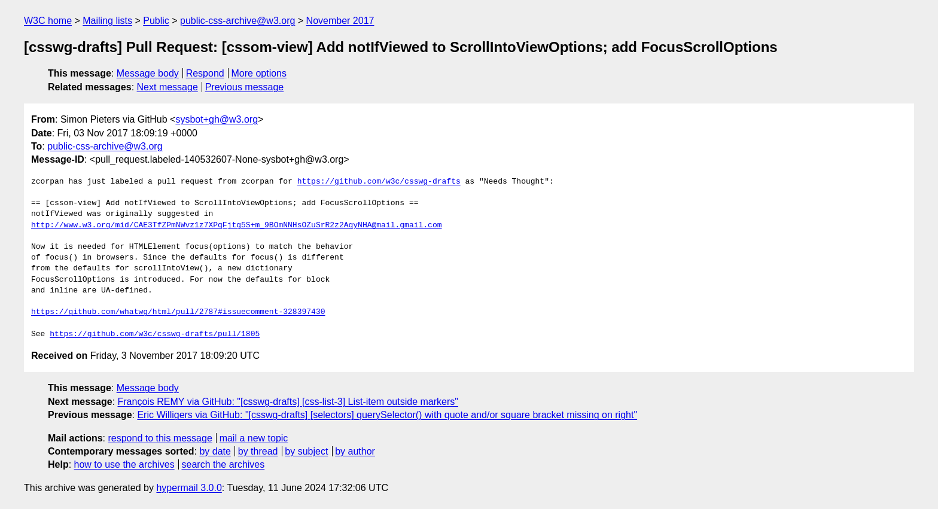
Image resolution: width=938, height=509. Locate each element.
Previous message (244, 87)
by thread (258, 451)
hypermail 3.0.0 (188, 488)
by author (355, 451)
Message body (148, 73)
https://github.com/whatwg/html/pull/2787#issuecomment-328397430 (178, 312)
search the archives (223, 464)
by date (214, 451)
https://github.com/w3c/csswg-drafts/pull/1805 (155, 334)
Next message (167, 87)
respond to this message (160, 438)
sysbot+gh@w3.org (216, 119)
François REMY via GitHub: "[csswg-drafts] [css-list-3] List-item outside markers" (288, 402)
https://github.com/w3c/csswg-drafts (379, 181)
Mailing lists (107, 21)
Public (156, 21)
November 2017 (340, 21)
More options (259, 73)
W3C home (48, 21)
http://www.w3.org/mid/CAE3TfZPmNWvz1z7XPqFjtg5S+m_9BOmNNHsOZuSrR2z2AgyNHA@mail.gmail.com (236, 225)
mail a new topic (254, 438)
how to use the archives (124, 464)
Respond (205, 73)
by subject (306, 451)
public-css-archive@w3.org (237, 21)
